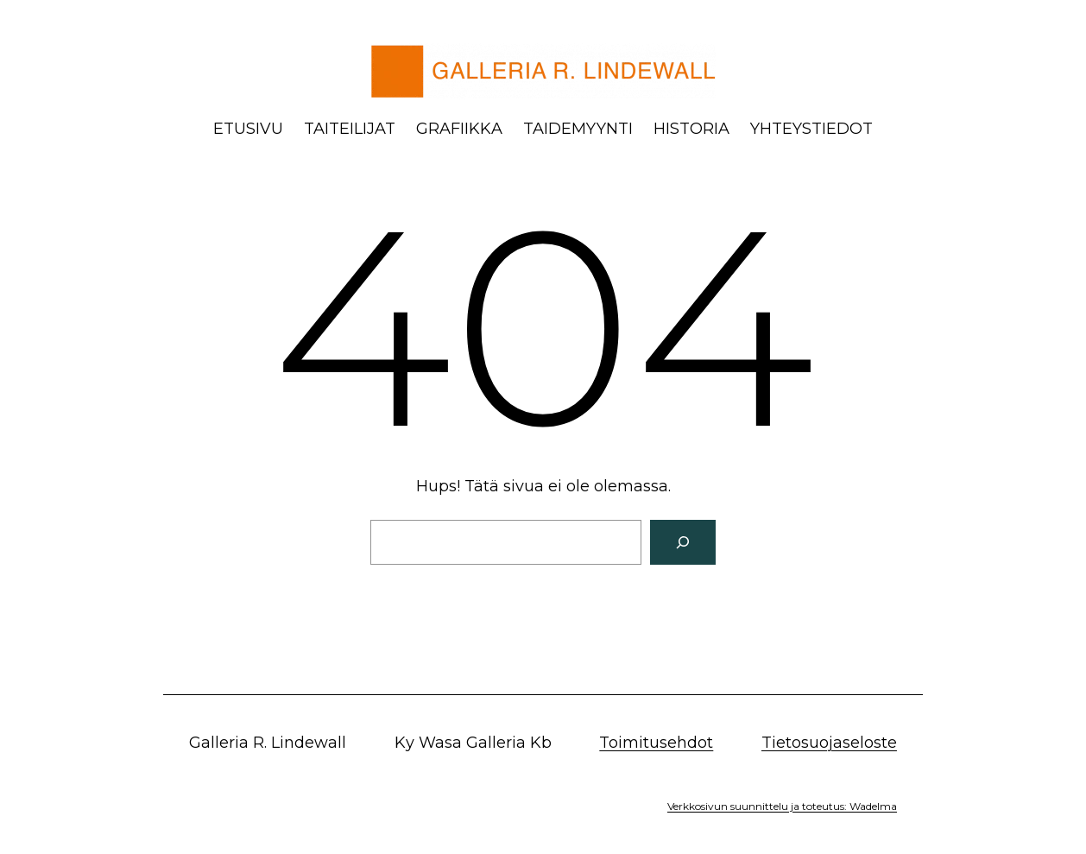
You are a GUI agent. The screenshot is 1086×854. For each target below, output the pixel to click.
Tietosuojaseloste (829, 742)
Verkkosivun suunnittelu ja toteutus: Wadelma (782, 806)
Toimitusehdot (656, 742)
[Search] (683, 542)
